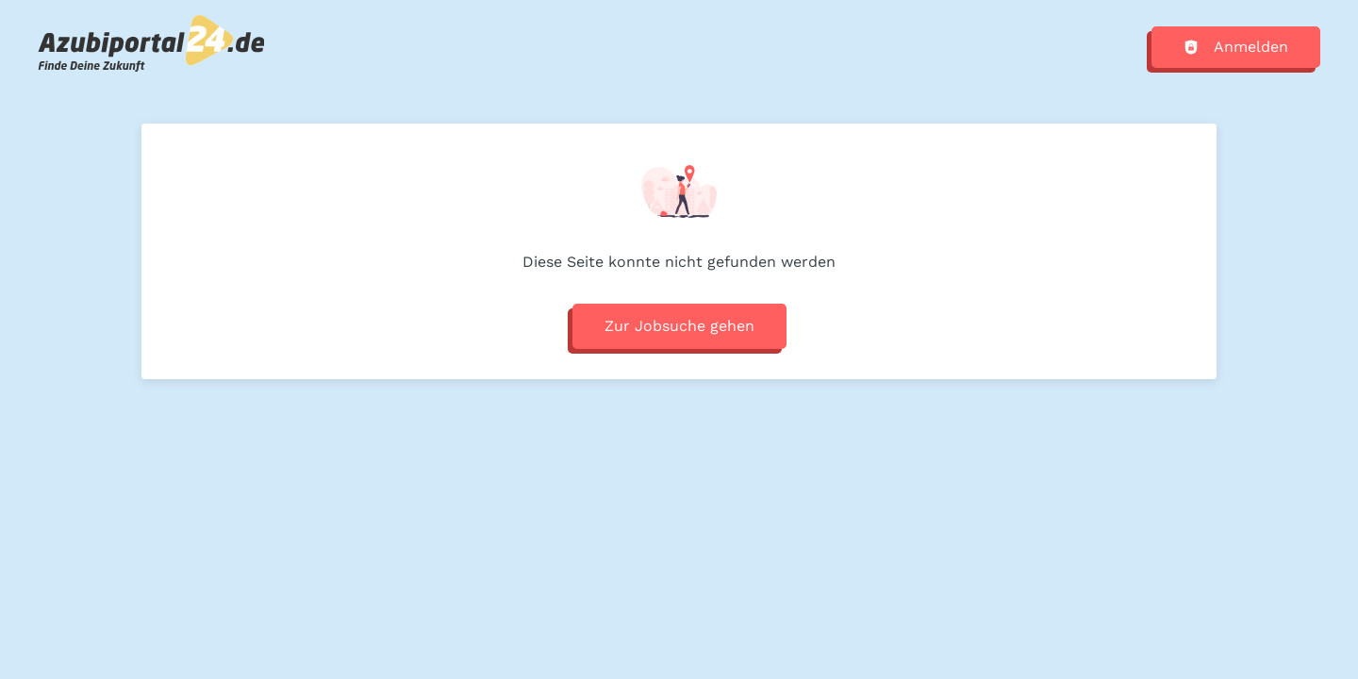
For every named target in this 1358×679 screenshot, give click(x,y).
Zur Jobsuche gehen (679, 326)
